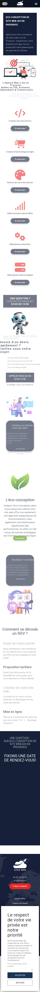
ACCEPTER (20, 975)
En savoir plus (20, 134)
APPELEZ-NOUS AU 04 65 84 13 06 (20, 377)
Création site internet (20, 903)
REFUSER (20, 982)
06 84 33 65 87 (20, 877)
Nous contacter (20, 886)
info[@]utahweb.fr (20, 881)
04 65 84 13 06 (20, 310)
